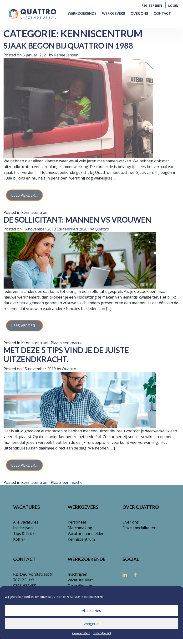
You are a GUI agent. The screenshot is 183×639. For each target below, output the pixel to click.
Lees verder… (24, 195)
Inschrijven (23, 527)
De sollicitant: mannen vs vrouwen (77, 219)
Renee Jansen (65, 55)
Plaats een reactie (66, 342)
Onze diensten (80, 585)
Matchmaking (80, 527)
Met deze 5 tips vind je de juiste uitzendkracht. (66, 354)
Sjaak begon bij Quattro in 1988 (68, 45)
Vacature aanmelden (86, 533)
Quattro (101, 229)
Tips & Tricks (24, 533)
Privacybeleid (102, 633)
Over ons (139, 13)
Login (173, 5)
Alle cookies (91, 610)
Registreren (152, 5)
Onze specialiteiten (139, 527)
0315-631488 (24, 585)
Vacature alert (80, 580)
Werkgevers (113, 13)
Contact (162, 13)
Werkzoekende (82, 13)
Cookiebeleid (81, 633)
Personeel (77, 522)
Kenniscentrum (34, 212)
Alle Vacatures (25, 522)
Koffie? (19, 539)
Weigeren (92, 623)
